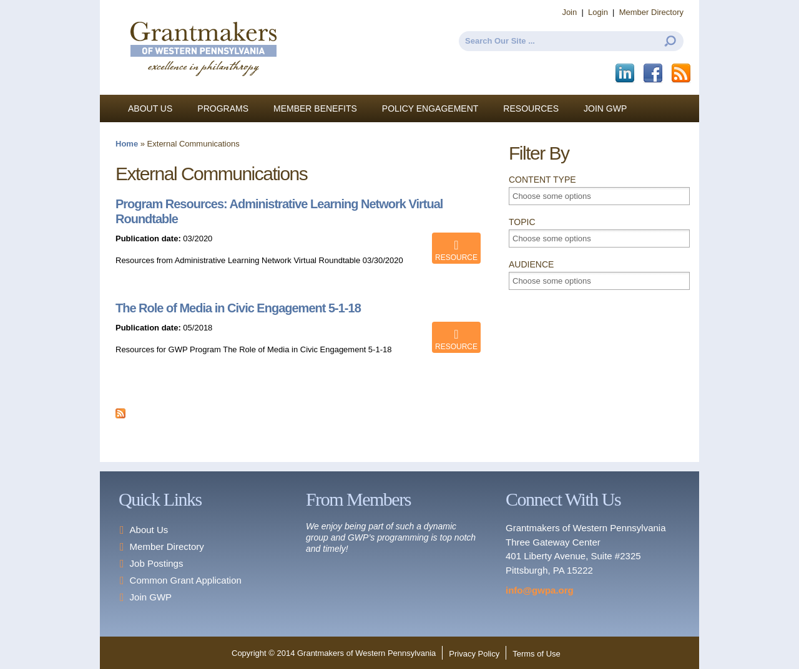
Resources (531, 108)
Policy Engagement (430, 108)
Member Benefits (315, 108)
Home (126, 143)
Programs (222, 108)
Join (569, 12)
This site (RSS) (682, 74)
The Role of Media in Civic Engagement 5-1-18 (238, 308)
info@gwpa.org (540, 590)
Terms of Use (536, 653)
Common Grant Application (186, 580)
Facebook (654, 74)
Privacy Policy (474, 653)
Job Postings (157, 563)
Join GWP (605, 108)
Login (598, 12)
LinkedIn (626, 74)
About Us (150, 108)
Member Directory (651, 12)
